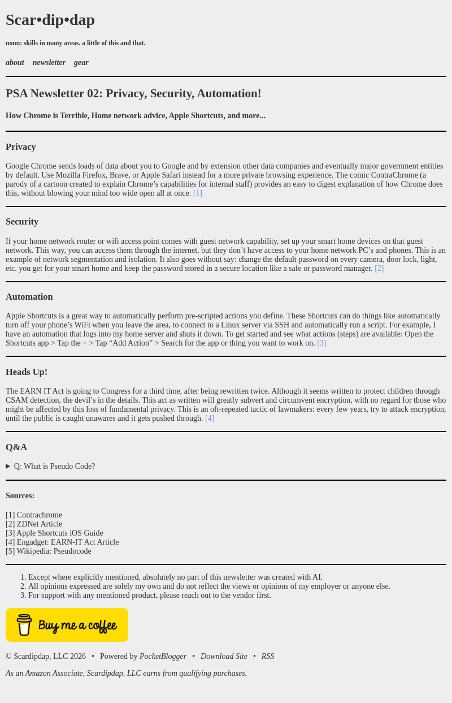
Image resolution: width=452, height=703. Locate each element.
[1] (197, 193)
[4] (209, 418)
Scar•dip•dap (50, 19)
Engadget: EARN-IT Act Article (68, 542)
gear (81, 62)
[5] (10, 551)
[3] (321, 343)
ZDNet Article (39, 524)
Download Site (224, 656)
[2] (379, 268)
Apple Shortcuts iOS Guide (59, 533)
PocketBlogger (163, 656)
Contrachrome (39, 515)
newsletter (49, 62)
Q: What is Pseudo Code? (54, 466)
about (15, 62)
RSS (268, 656)
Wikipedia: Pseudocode (54, 551)
